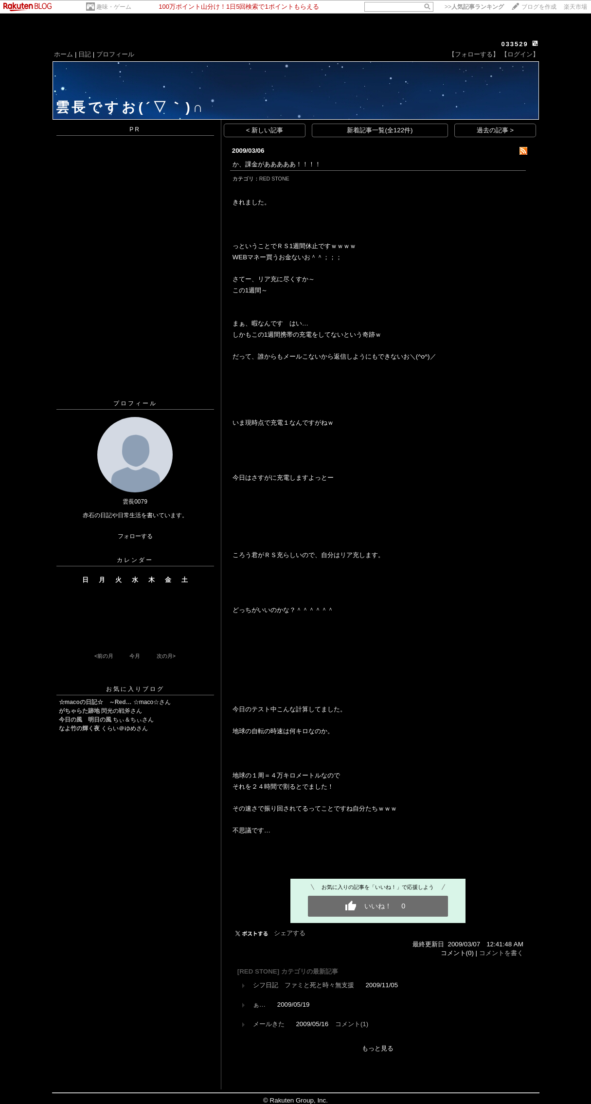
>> (474, 6)
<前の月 (103, 656)
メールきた (269, 1024)
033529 (514, 44)
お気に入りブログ (135, 689)
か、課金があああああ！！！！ (277, 164)
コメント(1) (351, 1024)
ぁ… (259, 1004)
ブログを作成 (538, 6)
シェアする (289, 933)
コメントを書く (501, 953)
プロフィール (115, 54)
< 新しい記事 (265, 130)
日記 (84, 54)
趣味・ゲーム (113, 6)
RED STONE (274, 178)
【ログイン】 (520, 54)
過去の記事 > (495, 130)
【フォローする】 (473, 54)
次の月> (166, 656)
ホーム (63, 54)
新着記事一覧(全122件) (379, 130)
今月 (134, 656)
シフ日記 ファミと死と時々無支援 (303, 985)
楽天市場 (575, 6)
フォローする (135, 536)
